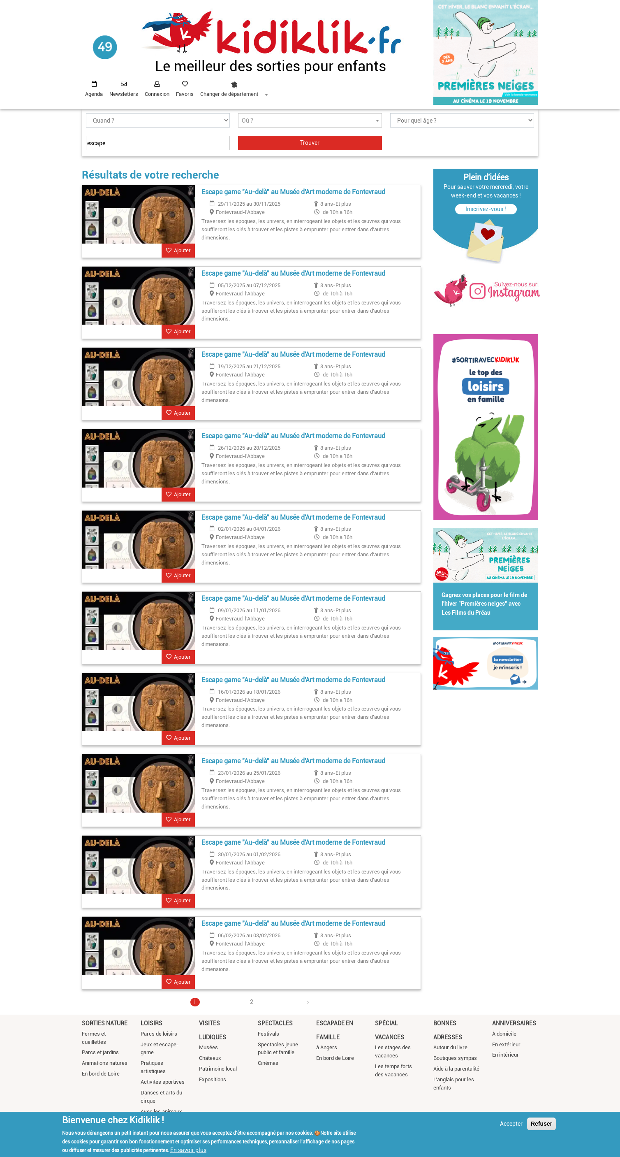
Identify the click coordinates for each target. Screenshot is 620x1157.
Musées (208, 1047)
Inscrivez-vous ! (485, 209)
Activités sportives (163, 1082)
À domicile (504, 1034)
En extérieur (506, 1044)
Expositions (212, 1079)
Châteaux (210, 1058)
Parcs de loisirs (159, 1034)
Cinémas (268, 1063)
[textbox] (310, 121)
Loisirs (151, 1023)
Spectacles (275, 1023)
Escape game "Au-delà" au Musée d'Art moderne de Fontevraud (293, 192)
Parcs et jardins (100, 1052)
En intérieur (505, 1055)
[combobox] (234, 87)
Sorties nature (104, 1023)
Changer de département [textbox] (229, 94)
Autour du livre (450, 1047)
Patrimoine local (218, 1069)
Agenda (94, 94)
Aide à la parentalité (456, 1069)
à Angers (326, 1047)
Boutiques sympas (455, 1058)
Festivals (268, 1034)
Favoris (185, 94)
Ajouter (182, 250)
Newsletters (123, 94)
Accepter (511, 1123)
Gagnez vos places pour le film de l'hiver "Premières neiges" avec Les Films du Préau (484, 604)
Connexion (157, 94)
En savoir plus (188, 1150)
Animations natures (104, 1063)
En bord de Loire (101, 1074)
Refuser (541, 1123)
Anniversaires (514, 1023)
